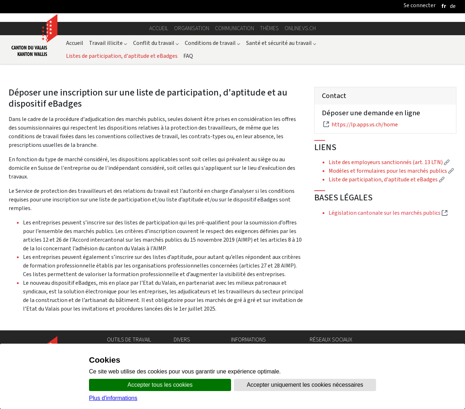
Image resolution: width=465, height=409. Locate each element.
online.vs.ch (300, 28)
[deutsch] (453, 6)
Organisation (191, 28)
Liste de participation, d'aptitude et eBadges (387, 179)
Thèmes (269, 28)
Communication (234, 28)
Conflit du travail (156, 43)
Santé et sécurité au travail (281, 43)
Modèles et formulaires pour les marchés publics (391, 171)
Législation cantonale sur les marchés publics (388, 213)
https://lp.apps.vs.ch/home (365, 124)
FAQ (188, 56)
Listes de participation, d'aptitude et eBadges (122, 56)
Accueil (158, 28)
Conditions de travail (212, 43)
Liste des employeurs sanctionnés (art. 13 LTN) (389, 162)
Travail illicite (108, 43)
